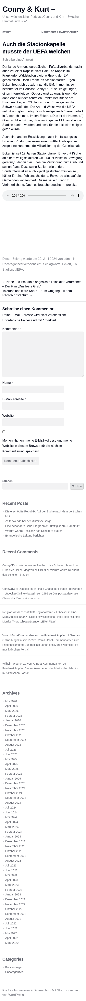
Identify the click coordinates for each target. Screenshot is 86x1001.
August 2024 (13, 802)
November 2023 (15, 846)
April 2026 (11, 705)
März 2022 (11, 942)
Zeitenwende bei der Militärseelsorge (28, 521)
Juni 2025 (11, 754)
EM (75, 264)
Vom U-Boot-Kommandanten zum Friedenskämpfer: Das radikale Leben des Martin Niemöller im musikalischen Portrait (40, 645)
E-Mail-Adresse (14, 399)
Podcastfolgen (14, 967)
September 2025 (15, 739)
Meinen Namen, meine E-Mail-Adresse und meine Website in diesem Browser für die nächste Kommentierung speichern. (37, 446)
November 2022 (15, 904)
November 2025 (15, 730)
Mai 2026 (11, 701)
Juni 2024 (11, 812)
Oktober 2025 (13, 735)
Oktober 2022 (13, 909)
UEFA (19, 269)
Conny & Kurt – (28, 9)
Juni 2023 (11, 870)
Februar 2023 (13, 889)
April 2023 (11, 880)
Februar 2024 (13, 831)
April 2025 (11, 764)
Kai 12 (6, 990)
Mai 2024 (11, 817)
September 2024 (15, 797)
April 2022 (11, 938)
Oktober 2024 (13, 793)
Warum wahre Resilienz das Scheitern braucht (34, 530)
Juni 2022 (11, 928)
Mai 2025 (11, 759)
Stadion (7, 269)
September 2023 (15, 855)
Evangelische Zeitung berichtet (24, 535)
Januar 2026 (13, 720)
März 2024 (11, 826)
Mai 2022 (11, 933)
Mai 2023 (11, 875)
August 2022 (13, 918)
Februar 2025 (13, 773)
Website (8, 415)
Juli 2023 (11, 865)
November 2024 (15, 788)
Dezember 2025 (15, 725)
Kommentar (11, 329)
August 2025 (13, 744)
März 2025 (11, 768)
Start (6, 32)
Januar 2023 (13, 894)
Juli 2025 (11, 749)
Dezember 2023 (15, 841)
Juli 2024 (11, 807)
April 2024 (11, 822)
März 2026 (11, 710)
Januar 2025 (13, 778)
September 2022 (15, 913)
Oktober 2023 (13, 851)
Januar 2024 (13, 836)
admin (68, 258)
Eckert (66, 264)
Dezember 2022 (15, 899)
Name (7, 382)
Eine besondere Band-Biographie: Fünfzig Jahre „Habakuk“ (42, 526)
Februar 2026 (13, 715)
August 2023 (13, 860)
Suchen (7, 480)
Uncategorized (12, 264)
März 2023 (11, 884)
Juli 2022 (11, 923)
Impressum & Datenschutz (59, 32)
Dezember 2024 (15, 783)
